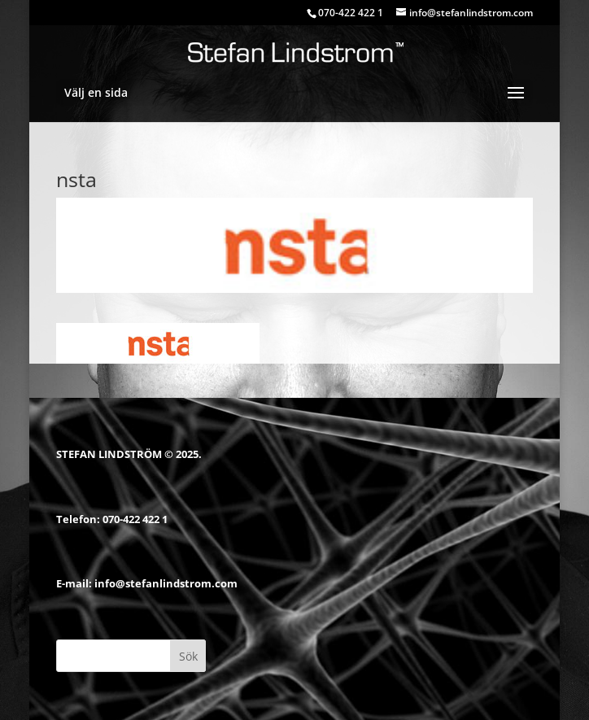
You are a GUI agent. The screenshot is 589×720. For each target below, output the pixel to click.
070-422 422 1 (135, 519)
